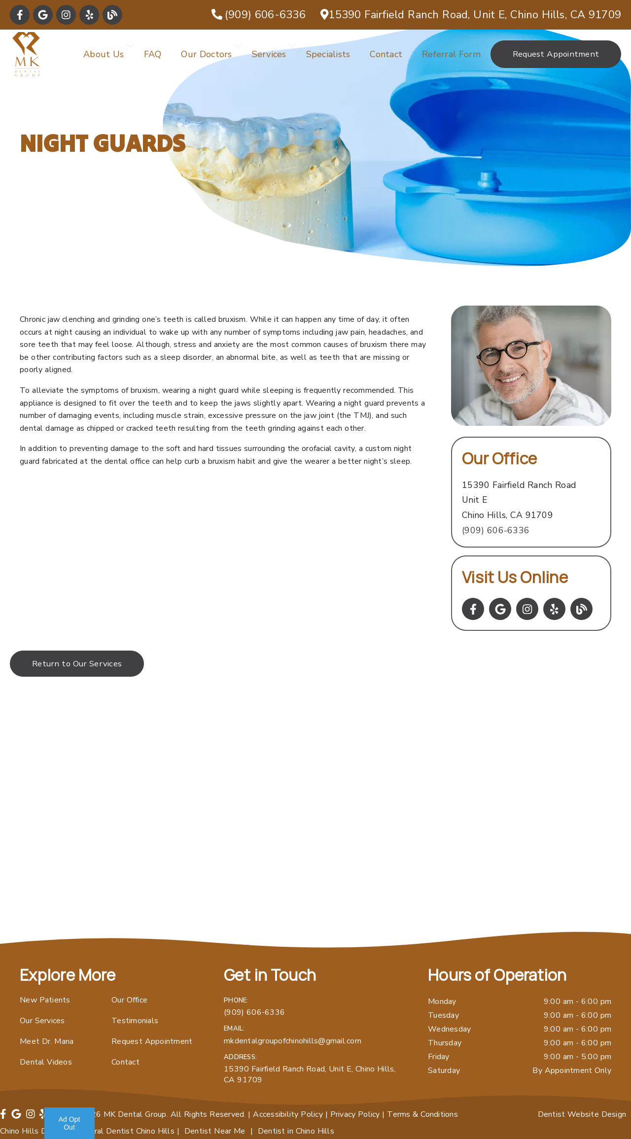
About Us (103, 54)
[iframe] (315, 832)
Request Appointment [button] (556, 54)
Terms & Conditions (422, 1114)
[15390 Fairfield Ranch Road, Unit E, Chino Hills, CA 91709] (470, 14)
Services (269, 54)
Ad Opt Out (69, 1123)
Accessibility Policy (288, 1114)
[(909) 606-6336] (258, 14)
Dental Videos (46, 1062)
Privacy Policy (355, 1114)
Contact (386, 54)
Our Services (42, 1020)
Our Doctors (206, 54)
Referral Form (451, 54)
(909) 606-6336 (495, 530)
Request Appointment (151, 1041)
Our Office (129, 1000)
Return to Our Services (77, 663)
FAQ (153, 54)
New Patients (45, 1000)
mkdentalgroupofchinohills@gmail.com (292, 1040)
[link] (20, 15)
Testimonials (134, 1020)
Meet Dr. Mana (46, 1041)
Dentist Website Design (582, 1114)
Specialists (328, 54)
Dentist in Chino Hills (296, 1131)
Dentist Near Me (214, 1131)
